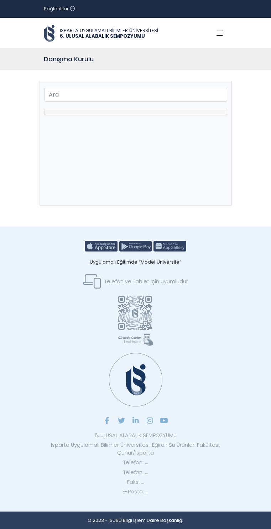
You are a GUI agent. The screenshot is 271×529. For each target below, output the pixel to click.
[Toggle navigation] (59, 8)
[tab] (136, 112)
